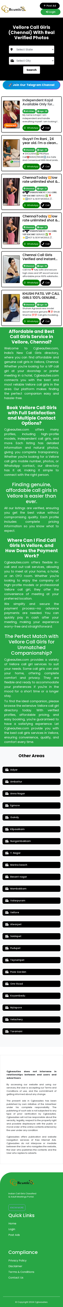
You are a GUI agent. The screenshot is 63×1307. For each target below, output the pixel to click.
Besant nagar (16, 876)
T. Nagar (13, 853)
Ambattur (13, 781)
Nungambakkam (18, 841)
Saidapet (13, 936)
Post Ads (14, 1235)
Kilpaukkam (15, 829)
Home (12, 1223)
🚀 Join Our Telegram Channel (31, 85)
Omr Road (14, 983)
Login (50, 12)
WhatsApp (31, 127)
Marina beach (16, 865)
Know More (17, 1207)
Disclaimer (15, 1266)
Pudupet (12, 948)
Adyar (11, 769)
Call (46, 127)
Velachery (14, 1019)
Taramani (13, 1031)
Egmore (12, 805)
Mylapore (13, 1007)
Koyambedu (15, 995)
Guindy (12, 817)
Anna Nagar (15, 793)
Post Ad (50, 5)
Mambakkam (15, 888)
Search (32, 70)
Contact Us (15, 1278)
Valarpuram (15, 900)
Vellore (12, 912)
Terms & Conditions (21, 1272)
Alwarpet (13, 924)
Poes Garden (15, 972)
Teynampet (14, 960)
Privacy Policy (17, 1260)
